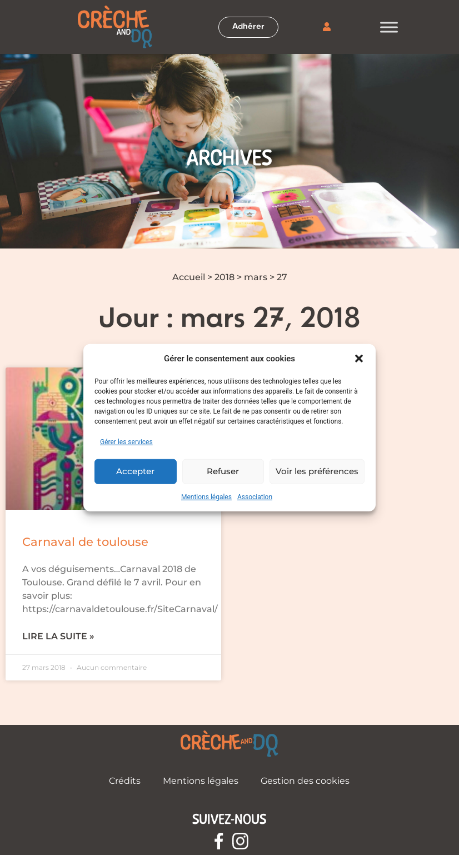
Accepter (135, 471)
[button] (359, 358)
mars (255, 277)
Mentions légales (206, 496)
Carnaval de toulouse (85, 542)
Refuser (223, 471)
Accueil (188, 277)
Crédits (125, 781)
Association (254, 496)
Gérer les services (126, 441)
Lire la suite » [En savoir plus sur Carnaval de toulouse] (58, 636)
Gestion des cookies (305, 781)
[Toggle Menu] (389, 27)
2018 (224, 277)
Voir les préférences (317, 471)
